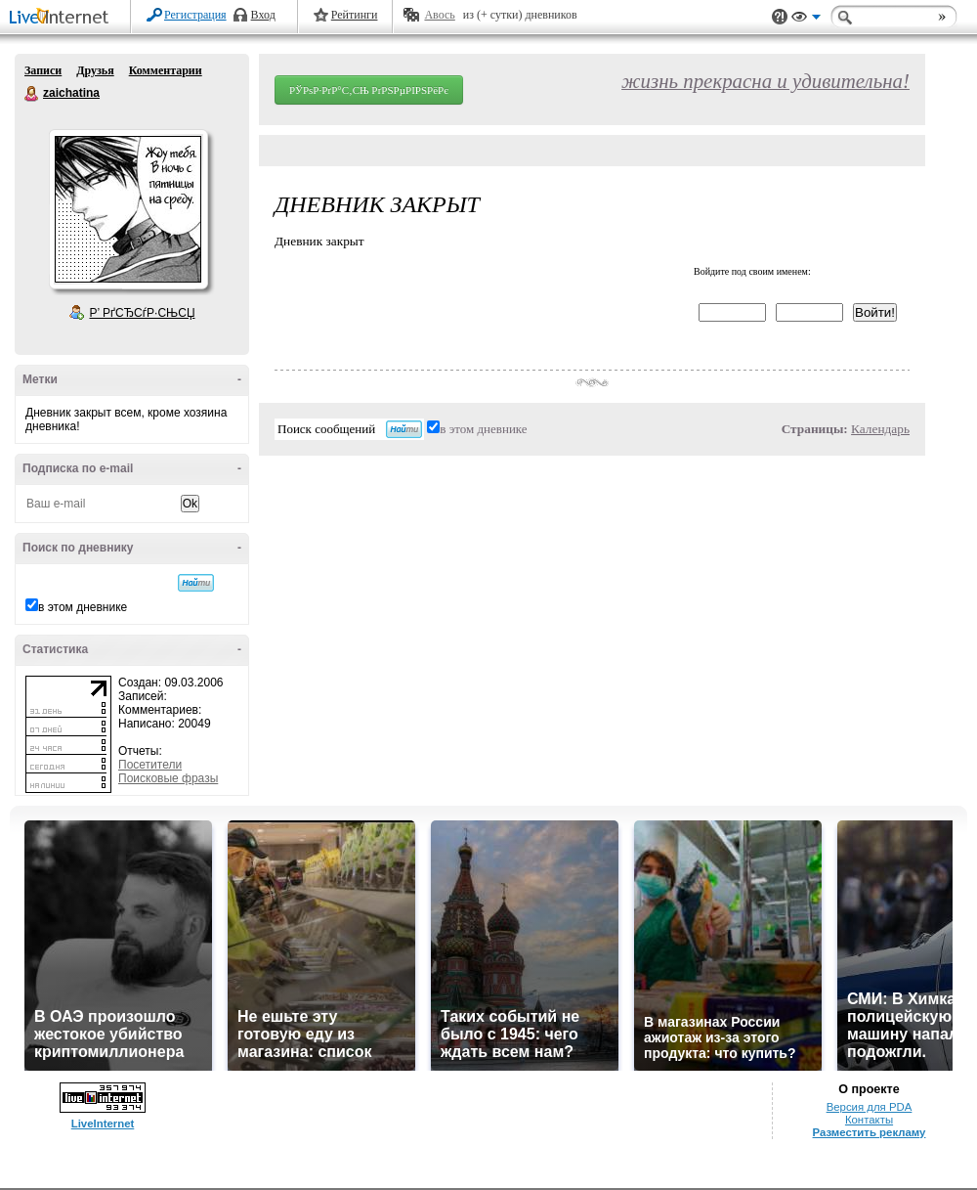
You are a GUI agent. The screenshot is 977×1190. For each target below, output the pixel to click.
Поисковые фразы (168, 778)
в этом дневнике (82, 607)
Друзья (94, 70)
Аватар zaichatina (128, 209)
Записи (43, 70)
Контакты (869, 1119)
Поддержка (779, 17)
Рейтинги (354, 15)
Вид (806, 19)
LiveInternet (62, 18)
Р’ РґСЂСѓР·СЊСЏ (142, 313)
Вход (263, 15)
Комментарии (165, 70)
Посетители (150, 764)
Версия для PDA (870, 1107)
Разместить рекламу (869, 1132)
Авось (439, 15)
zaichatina (32, 94)
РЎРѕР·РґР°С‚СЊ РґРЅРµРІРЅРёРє (368, 90)
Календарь (880, 428)
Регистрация (195, 15)
